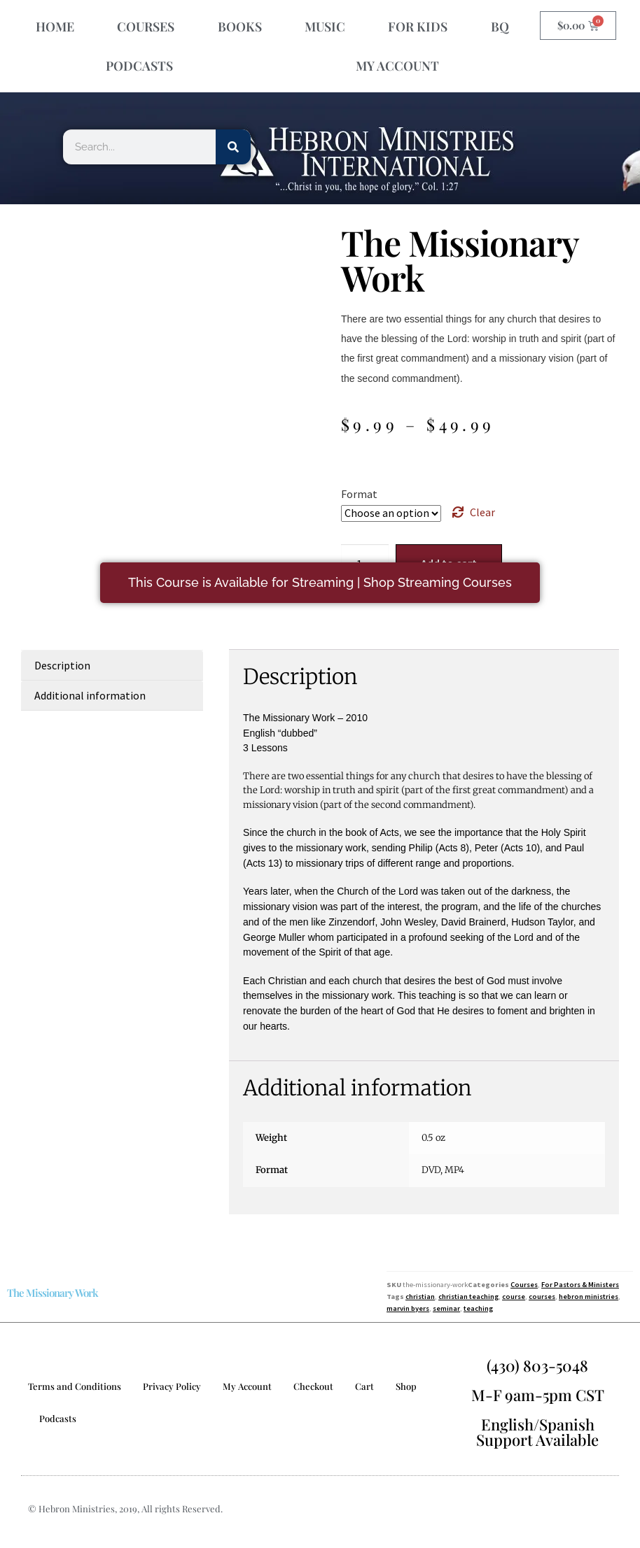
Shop (406, 1386)
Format (359, 494)
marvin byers (408, 1308)
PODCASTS (139, 65)
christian (420, 1296)
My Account (247, 1386)
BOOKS (240, 26)
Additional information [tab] (90, 695)
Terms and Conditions (74, 1386)
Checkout (313, 1386)
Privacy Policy (172, 1386)
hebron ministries (588, 1296)
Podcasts (57, 1418)
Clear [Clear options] (482, 512)
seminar (446, 1308)
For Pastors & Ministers (580, 1284)
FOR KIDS (417, 26)
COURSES (145, 26)
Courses (524, 1284)
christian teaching (468, 1296)
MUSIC (325, 26)
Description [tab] (62, 665)
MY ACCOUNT (397, 65)
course (513, 1296)
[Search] (233, 146)
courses (542, 1296)
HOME (55, 26)
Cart (364, 1386)
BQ (500, 26)
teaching (478, 1308)
